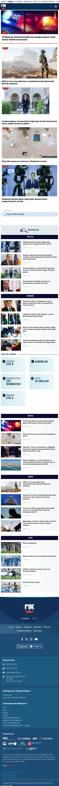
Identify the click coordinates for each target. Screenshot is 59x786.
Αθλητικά (47, 627)
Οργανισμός (38, 631)
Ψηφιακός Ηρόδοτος (24, 631)
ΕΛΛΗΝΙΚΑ (25, 619)
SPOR (30, 538)
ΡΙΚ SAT (5, 715)
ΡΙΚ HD (5, 713)
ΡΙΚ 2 (5, 710)
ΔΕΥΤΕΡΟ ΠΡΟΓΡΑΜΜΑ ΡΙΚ (12, 720)
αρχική (3, 1)
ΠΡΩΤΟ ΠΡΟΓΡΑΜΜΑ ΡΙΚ (12, 718)
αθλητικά (36, 1)
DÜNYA (5, 48)
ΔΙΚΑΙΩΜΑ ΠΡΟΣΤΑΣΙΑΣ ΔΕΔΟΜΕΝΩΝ (11, 772)
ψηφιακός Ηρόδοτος (48, 1)
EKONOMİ (30, 296)
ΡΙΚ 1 (5, 707)
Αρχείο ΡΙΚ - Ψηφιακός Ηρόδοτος (14, 697)
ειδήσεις (11, 1)
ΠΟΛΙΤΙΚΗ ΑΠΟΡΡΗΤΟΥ (8, 774)
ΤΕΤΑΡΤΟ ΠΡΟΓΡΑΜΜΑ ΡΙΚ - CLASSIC (16, 726)
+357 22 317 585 (11, 668)
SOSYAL (5, 33)
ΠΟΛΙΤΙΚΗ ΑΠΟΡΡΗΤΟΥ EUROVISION (11, 777)
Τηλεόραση (28, 627)
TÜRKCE (35, 619)
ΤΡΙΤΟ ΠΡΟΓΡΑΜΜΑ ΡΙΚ (11, 723)
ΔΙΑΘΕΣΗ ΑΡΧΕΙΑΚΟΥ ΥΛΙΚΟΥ (9, 776)
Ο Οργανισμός (7, 695)
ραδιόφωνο (28, 1)
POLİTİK (5, 88)
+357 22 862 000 (11, 664)
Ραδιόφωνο (38, 627)
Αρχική (11, 627)
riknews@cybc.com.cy (13, 672)
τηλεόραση (19, 1)
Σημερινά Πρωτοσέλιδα (29, 214)
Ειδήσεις (19, 627)
